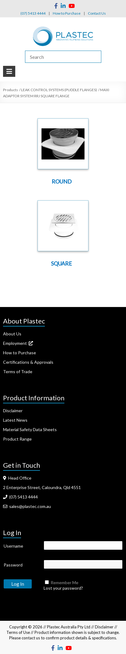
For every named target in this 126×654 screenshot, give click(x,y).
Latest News (15, 420)
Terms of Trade (17, 371)
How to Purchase (67, 13)
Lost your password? (63, 588)
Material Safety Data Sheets (30, 429)
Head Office (17, 478)
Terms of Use (18, 632)
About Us (12, 333)
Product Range (17, 438)
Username (13, 546)
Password (13, 564)
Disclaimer (13, 410)
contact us (31, 637)
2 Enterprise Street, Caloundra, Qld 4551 (42, 487)
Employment (18, 343)
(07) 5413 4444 (32, 13)
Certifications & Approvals (28, 362)
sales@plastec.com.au (27, 506)
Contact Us (97, 13)
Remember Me (64, 582)
